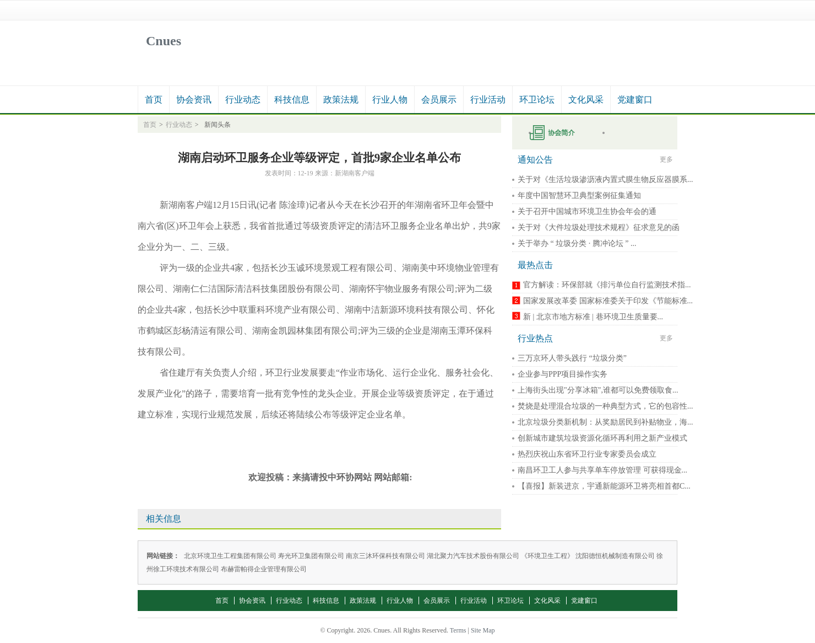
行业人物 (390, 99)
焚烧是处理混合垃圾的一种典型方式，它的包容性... (605, 406)
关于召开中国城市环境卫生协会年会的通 (587, 211)
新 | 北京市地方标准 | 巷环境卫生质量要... (593, 317)
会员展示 (439, 99)
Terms (458, 630)
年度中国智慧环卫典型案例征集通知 (579, 195)
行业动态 (242, 99)
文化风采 (586, 99)
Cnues (163, 41)
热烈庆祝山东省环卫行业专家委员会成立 (587, 454)
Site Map (483, 630)
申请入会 (559, 133)
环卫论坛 (537, 99)
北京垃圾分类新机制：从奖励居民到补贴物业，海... (605, 422)
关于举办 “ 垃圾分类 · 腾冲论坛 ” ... (577, 243)
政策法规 (340, 99)
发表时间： (281, 173)
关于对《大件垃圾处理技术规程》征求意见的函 (599, 227)
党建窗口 (635, 99)
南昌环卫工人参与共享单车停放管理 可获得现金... (602, 470)
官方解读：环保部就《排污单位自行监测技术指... (607, 285)
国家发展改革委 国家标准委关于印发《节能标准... (608, 301)
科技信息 (291, 99)
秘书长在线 (633, 133)
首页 (153, 99)
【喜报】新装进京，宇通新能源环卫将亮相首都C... (604, 486)
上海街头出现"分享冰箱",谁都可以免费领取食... (598, 390)
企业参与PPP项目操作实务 (562, 374)
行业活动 (488, 99)
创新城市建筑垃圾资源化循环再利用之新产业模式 (602, 438)
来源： (325, 173)
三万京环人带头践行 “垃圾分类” (572, 358)
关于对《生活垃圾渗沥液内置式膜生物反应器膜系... (605, 179)
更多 (666, 159)
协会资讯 (193, 99)
